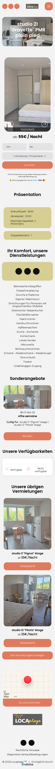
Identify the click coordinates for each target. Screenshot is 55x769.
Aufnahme (15, 40)
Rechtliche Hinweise (27, 750)
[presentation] (10, 124)
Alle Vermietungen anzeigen (27, 655)
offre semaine (27, 416)
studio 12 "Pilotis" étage (27, 630)
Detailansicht (27, 566)
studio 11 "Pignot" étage (27, 553)
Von (8, 146)
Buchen (27, 436)
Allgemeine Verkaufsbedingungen (27, 754)
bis (31, 146)
